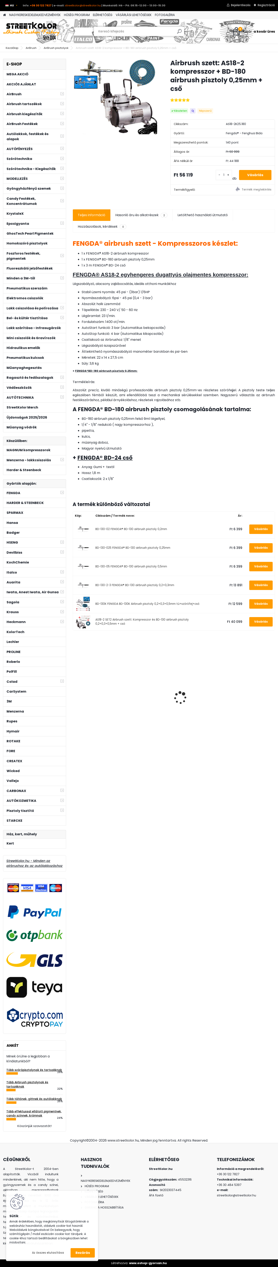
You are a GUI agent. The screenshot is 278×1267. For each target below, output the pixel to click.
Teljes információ (91, 215)
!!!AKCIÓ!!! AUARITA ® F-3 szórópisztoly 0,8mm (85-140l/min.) (250, 696)
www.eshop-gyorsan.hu (148, 1263)
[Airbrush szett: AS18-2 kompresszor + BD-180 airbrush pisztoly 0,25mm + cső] (115, 96)
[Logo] (31, 31)
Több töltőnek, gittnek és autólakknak (34, 1099)
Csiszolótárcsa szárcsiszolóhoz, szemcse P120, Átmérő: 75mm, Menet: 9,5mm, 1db (199, 692)
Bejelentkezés (241, 5)
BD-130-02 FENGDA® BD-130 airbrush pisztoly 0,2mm (131, 529)
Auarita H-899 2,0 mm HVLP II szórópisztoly (145, 693)
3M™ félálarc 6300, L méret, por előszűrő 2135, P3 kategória (95, 694)
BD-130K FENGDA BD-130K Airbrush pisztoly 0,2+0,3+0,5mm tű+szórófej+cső (147, 604)
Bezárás (83, 1252)
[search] (179, 33)
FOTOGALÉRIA (165, 15)
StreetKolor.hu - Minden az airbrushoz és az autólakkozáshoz (34, 863)
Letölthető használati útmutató (202, 215)
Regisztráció (266, 5)
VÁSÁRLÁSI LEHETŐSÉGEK (134, 15)
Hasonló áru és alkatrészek (141, 215)
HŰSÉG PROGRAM (77, 15)
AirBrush (31, 48)
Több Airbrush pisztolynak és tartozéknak (27, 1084)
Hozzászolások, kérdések (102, 226)
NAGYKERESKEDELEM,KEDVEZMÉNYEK (35, 15)
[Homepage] (4, 15)
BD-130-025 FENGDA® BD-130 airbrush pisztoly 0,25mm (132, 548)
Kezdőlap (12, 48)
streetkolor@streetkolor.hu (83, 5)
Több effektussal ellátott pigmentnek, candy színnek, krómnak (34, 1114)
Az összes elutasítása (48, 1253)
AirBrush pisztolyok (56, 48)
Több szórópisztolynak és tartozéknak (34, 1070)
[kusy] (223, 175)
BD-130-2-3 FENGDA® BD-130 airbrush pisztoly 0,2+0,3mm (134, 585)
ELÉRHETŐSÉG (102, 15)
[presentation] (75, 691)
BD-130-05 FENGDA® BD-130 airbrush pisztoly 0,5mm (131, 566)
